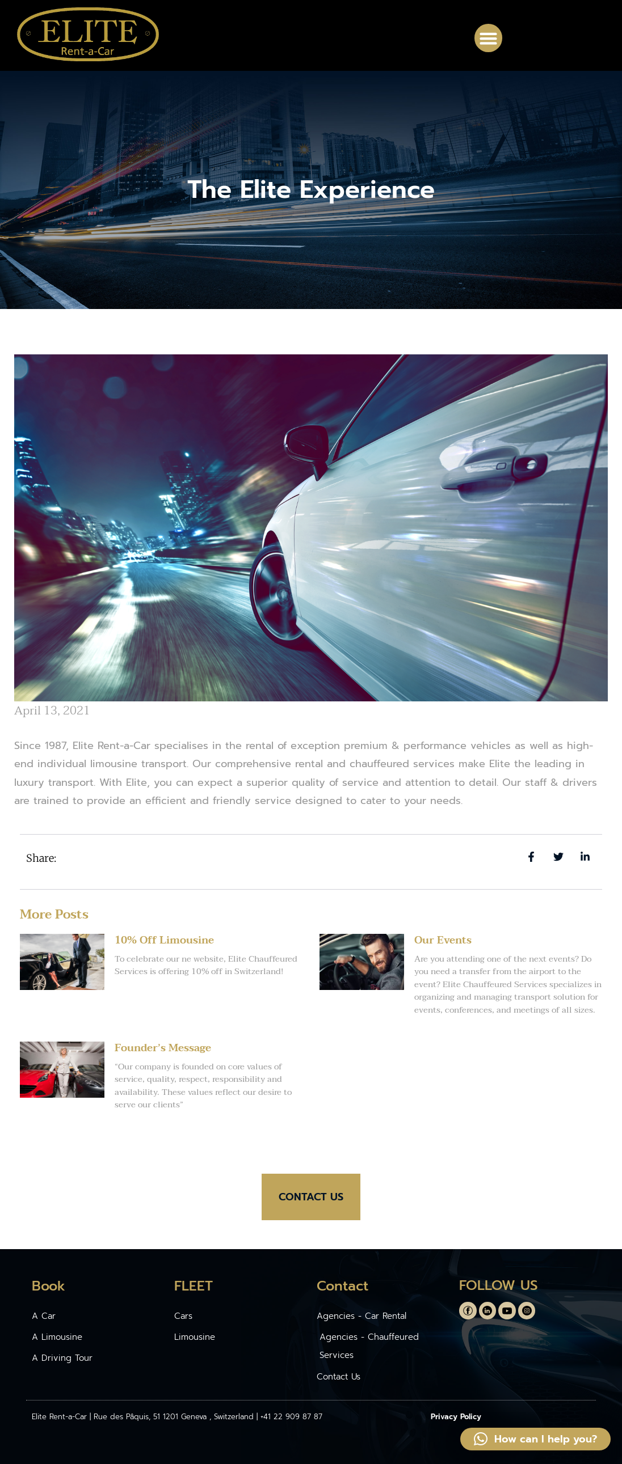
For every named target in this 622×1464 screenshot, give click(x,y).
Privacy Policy (456, 1416)
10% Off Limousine (164, 940)
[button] (488, 38)
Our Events (443, 940)
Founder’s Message (163, 1048)
